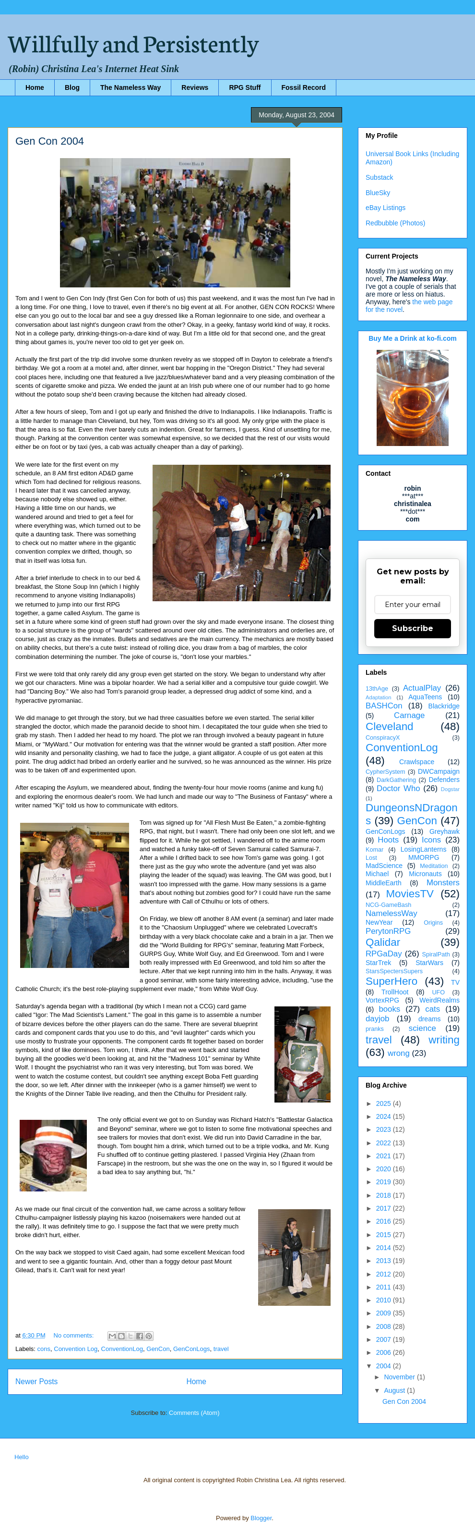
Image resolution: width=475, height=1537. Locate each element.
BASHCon (384, 705)
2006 (384, 1352)
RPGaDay (384, 953)
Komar (374, 849)
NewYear (379, 922)
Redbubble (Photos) (396, 223)
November (400, 1377)
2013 (384, 1260)
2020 (384, 1169)
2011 (384, 1287)
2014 (384, 1248)
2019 (384, 1182)
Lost (371, 858)
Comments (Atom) (194, 1412)
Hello (21, 1457)
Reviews (194, 87)
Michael (377, 874)
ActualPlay (422, 688)
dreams (429, 1019)
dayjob (377, 1018)
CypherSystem (385, 771)
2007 (384, 1339)
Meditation (434, 866)
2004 (384, 1366)
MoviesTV (410, 894)
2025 (384, 1103)
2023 (384, 1129)
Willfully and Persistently (133, 42)
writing (444, 1040)
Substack (379, 177)
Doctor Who (398, 788)
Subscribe (412, 628)
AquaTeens (425, 697)
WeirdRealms (439, 1000)
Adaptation (379, 697)
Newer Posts (36, 1381)
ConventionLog (122, 1348)
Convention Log (75, 1348)
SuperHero (391, 981)
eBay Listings (385, 207)
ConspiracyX (383, 737)
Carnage (409, 715)
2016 (384, 1221)
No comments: (74, 1335)
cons (43, 1348)
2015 (384, 1235)
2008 (384, 1326)
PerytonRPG (388, 931)
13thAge (377, 688)
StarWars (429, 963)
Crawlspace (416, 762)
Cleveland (390, 726)
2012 (384, 1274)
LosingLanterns (424, 849)
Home (34, 87)
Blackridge (444, 706)
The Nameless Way (130, 87)
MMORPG (423, 857)
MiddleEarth (384, 883)
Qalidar (383, 942)
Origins (433, 922)
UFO (438, 992)
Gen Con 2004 (49, 141)
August (395, 1390)
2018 (384, 1195)
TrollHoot (394, 992)
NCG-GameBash (388, 905)
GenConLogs (191, 1348)
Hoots (388, 839)
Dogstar (450, 789)
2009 (384, 1313)
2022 (384, 1143)
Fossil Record (304, 87)
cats (432, 1009)
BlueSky (378, 193)
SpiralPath (436, 954)
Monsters (443, 882)
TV (455, 982)
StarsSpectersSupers (394, 971)
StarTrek (378, 963)
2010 (384, 1300)
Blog (72, 87)
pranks (375, 1029)
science (422, 1028)
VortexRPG (382, 1000)
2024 (384, 1116)
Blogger (261, 1518)
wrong (399, 1053)
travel (221, 1348)
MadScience (384, 865)
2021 (384, 1156)
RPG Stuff (245, 87)
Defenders (444, 779)
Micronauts (425, 874)
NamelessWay (391, 913)
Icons (431, 839)
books (389, 1009)
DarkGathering (396, 780)
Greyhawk (444, 831)
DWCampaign (439, 771)
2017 (384, 1208)
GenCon (157, 1348)
